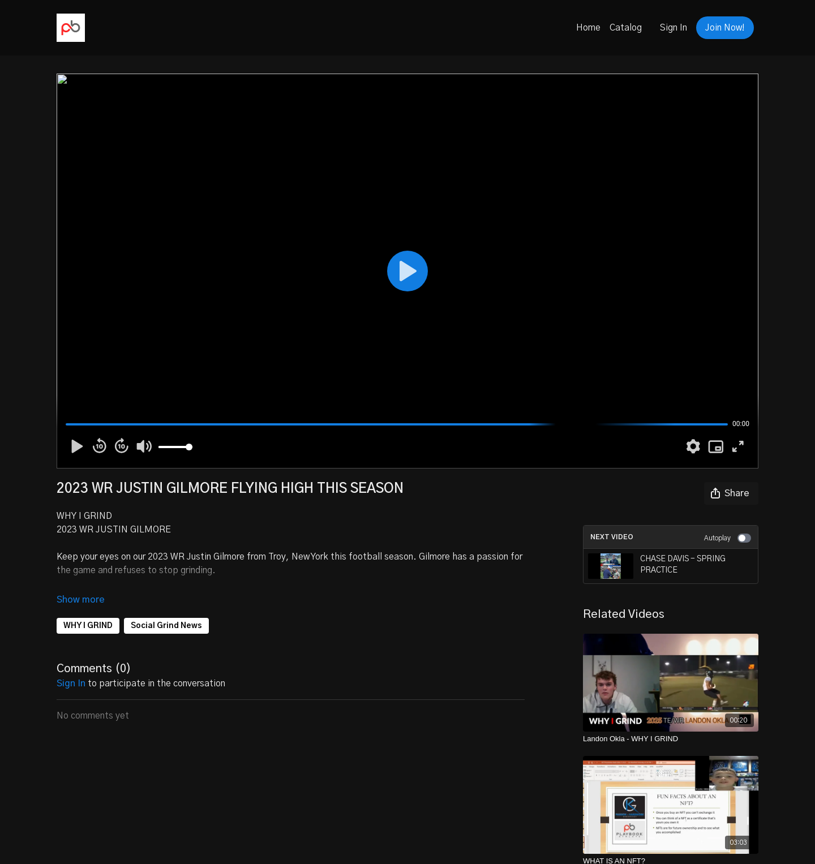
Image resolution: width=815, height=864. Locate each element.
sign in (71, 683)
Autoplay (727, 538)
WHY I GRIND (88, 626)
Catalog (626, 27)
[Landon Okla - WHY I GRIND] (670, 739)
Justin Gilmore (215, 556)
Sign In (673, 27)
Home (588, 27)
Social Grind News (166, 626)
